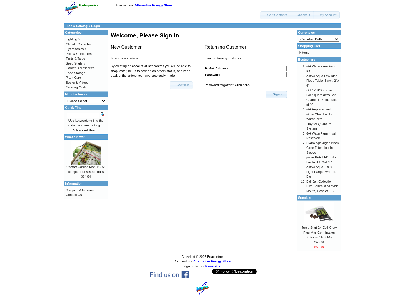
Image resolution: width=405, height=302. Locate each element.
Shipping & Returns (80, 190)
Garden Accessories (80, 68)
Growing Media (76, 87)
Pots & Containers (79, 54)
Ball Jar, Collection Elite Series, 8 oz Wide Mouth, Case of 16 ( (322, 186)
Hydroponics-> (76, 49)
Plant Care (73, 77)
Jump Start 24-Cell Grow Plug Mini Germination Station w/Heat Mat (319, 232)
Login (95, 26)
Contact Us (74, 194)
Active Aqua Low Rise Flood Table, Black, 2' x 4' (322, 80)
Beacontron (215, 256)
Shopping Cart (309, 46)
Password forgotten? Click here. (227, 85)
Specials (304, 197)
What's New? (75, 137)
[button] (275, 15)
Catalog (82, 26)
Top (69, 26)
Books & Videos (77, 82)
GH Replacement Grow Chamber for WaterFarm (319, 114)
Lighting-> (73, 39)
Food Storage (75, 73)
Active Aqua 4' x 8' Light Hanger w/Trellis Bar (321, 171)
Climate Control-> (78, 44)
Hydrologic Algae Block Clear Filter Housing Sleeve (322, 147)
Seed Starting (75, 63)
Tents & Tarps (75, 58)
